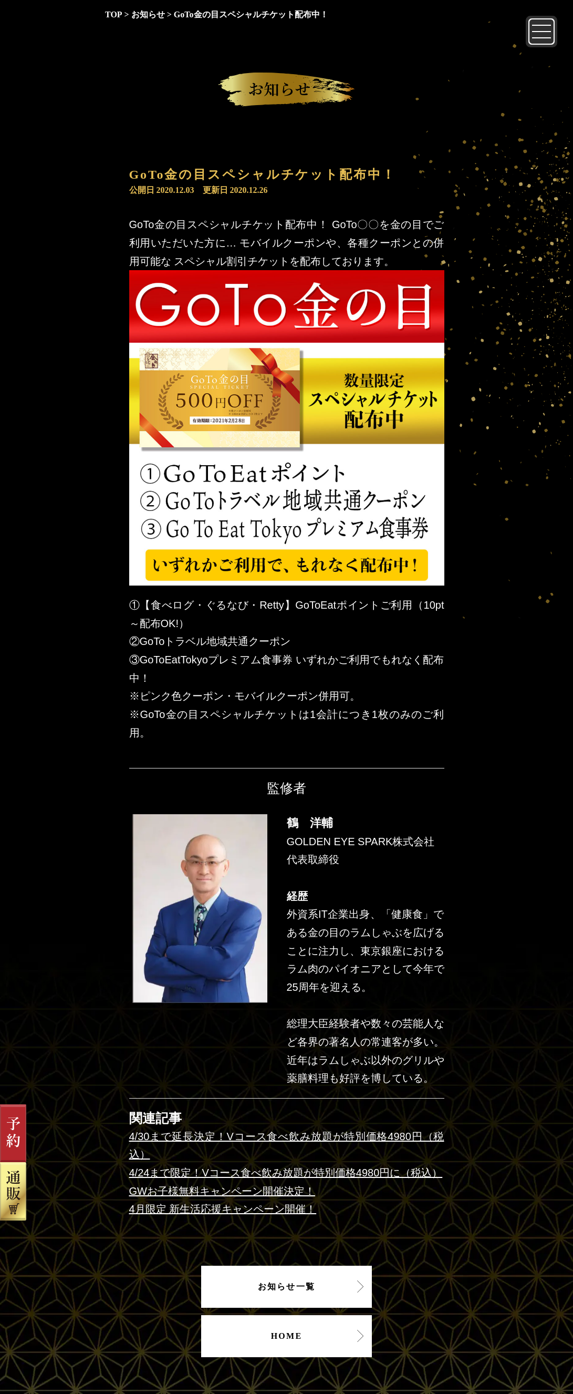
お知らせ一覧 (286, 1286)
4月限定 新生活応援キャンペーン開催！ (223, 1209)
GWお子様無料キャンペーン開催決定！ (222, 1191)
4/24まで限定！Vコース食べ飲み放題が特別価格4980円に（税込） (286, 1172)
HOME (287, 1335)
